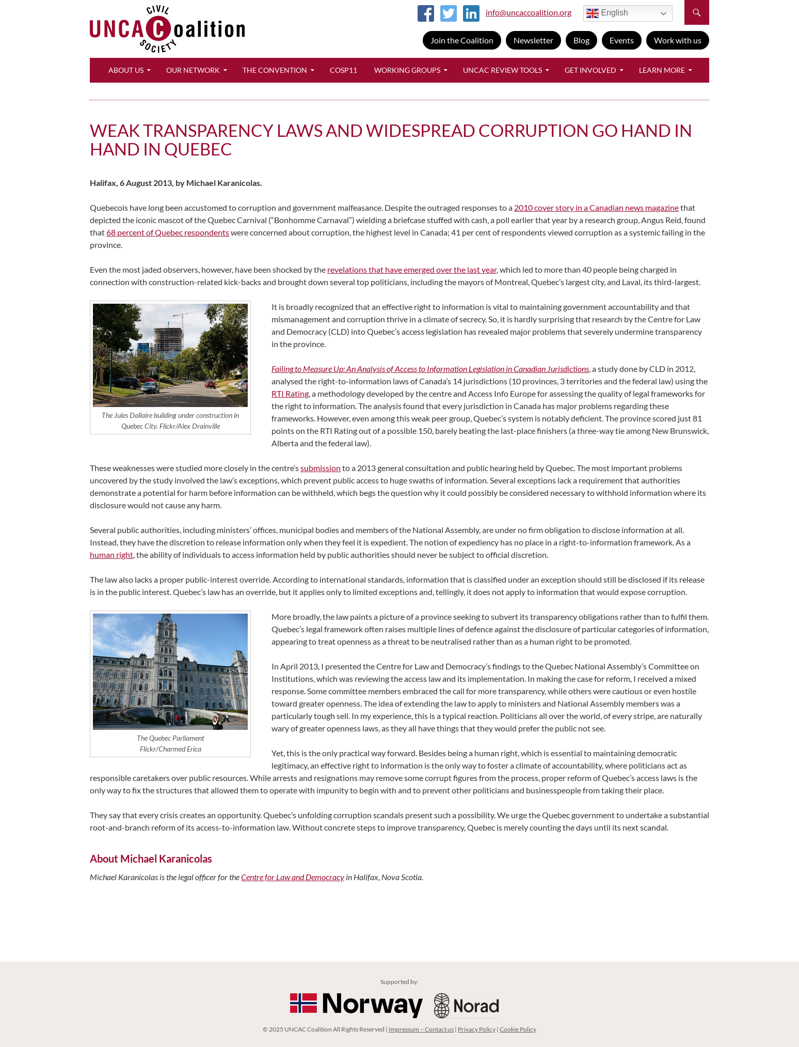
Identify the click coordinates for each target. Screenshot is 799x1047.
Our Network (193, 70)
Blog (581, 40)
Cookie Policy (518, 1029)
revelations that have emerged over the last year (412, 269)
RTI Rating (290, 393)
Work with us (677, 40)
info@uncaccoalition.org (528, 12)
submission (320, 468)
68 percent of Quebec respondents (167, 232)
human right (111, 554)
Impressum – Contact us (421, 1029)
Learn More (662, 70)
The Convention (275, 70)
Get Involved (590, 70)
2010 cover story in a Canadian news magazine (596, 207)
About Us (125, 70)
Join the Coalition (461, 40)
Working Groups (407, 70)
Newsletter (533, 40)
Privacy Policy (477, 1029)
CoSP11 (343, 70)
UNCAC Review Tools (502, 70)
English (607, 13)
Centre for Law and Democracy (292, 877)
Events (622, 40)
